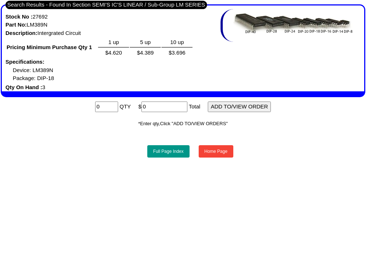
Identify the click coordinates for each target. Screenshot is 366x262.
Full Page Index (168, 151)
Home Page (216, 151)
